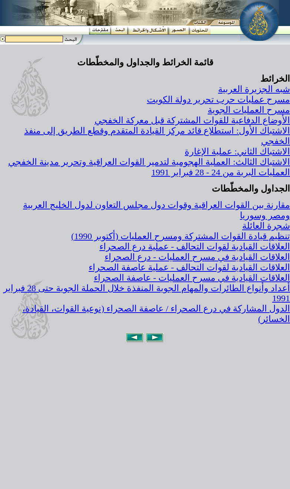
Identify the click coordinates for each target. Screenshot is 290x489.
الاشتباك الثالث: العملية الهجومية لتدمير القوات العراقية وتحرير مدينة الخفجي (149, 162)
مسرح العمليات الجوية (249, 110)
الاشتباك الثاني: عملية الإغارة (237, 151)
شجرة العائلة (266, 226)
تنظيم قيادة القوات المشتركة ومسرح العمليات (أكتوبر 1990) (180, 236)
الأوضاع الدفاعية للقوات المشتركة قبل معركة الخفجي (192, 120)
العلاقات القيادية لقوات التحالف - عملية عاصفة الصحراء (189, 267)
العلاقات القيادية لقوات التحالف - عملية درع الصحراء (194, 246)
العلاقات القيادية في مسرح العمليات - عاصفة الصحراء (192, 278)
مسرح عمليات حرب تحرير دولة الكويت (218, 99)
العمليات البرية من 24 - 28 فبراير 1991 (220, 172)
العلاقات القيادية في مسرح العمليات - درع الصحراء (197, 257)
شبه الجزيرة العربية (254, 89)
